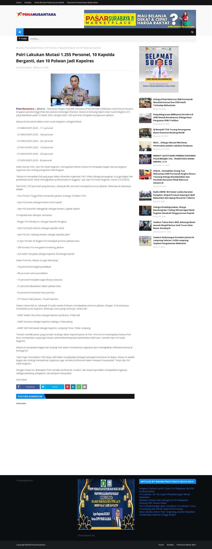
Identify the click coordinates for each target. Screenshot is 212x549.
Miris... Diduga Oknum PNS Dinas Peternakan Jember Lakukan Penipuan (173, 144)
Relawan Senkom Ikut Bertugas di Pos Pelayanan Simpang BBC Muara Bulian (163, 501)
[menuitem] (20, 32)
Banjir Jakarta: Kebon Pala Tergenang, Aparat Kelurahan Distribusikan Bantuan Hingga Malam (167, 513)
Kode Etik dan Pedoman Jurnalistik (49, 2)
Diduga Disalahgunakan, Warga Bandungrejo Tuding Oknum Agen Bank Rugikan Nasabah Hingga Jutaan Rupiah (173, 210)
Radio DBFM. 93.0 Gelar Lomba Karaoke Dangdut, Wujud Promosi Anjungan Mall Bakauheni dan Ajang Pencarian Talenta (174, 194)
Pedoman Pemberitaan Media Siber (82, 2)
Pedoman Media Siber (186, 544)
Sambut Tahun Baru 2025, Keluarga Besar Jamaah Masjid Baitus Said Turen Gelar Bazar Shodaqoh (174, 225)
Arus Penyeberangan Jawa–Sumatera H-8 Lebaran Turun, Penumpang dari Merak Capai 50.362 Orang (167, 507)
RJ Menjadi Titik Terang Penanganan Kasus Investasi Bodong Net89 (172, 131)
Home (19, 2)
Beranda (20, 48)
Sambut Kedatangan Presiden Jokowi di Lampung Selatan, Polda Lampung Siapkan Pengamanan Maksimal (173, 240)
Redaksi (28, 2)
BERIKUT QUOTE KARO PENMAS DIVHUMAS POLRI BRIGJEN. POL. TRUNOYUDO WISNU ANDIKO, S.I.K (174, 158)
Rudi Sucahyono (25, 67)
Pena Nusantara (38, 544)
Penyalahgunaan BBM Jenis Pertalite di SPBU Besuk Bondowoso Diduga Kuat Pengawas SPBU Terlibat (173, 117)
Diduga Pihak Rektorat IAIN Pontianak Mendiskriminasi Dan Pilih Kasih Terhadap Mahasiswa (173, 102)
